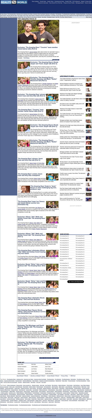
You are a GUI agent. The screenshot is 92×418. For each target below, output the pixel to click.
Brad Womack (40, 386)
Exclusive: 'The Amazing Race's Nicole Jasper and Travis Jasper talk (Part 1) (44, 125)
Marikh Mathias (28, 392)
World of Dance (68, 17)
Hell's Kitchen (35, 380)
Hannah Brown (14, 389)
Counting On (89, 14)
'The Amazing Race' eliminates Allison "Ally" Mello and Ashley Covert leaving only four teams (31, 252)
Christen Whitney (14, 400)
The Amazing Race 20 (64, 256)
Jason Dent (51, 402)
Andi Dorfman (76, 385)
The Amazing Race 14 (80, 263)
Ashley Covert (22, 224)
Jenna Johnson (64, 400)
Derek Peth (34, 398)
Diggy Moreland (31, 400)
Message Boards (80, 2)
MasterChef (58, 380)
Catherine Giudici (26, 395)
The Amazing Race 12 (80, 265)
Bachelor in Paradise (50, 14)
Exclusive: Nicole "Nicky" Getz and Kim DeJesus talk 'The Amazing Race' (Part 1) (32, 282)
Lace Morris (3, 398)
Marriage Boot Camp (64, 15)
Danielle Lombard (85, 395)
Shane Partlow (34, 373)
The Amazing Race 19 (80, 256)
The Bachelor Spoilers (13, 405)
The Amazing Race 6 (80, 272)
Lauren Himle (86, 397)
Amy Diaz (20, 100)
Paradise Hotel (88, 15)
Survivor (20, 382)
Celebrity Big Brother (80, 14)
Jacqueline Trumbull (83, 392)
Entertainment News (59, 1)
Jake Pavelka (55, 386)
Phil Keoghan (48, 371)
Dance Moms (3, 15)
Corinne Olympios (11, 398)
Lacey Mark (69, 398)
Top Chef (38, 382)
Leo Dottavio (35, 389)
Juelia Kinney (57, 397)
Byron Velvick (33, 388)
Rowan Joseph (21, 373)
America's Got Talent (28, 379)
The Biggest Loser (81, 379)
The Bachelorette (66, 379)
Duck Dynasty (18, 380)
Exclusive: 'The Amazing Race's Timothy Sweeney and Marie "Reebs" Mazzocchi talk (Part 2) (43, 79)
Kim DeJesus (24, 304)
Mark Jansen (45, 402)
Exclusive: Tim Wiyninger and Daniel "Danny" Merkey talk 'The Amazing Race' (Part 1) (31, 343)
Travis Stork (17, 388)
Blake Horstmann (43, 389)
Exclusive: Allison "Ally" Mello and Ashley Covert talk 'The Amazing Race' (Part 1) (31, 235)
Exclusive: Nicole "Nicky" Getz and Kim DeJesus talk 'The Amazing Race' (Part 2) (32, 265)
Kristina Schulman (76, 395)
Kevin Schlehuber (73, 400)
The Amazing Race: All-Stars (65, 267)
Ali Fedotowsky (47, 386)
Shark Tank (20, 17)
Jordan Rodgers (29, 394)
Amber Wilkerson (4, 394)
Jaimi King (89, 398)
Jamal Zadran (33, 52)
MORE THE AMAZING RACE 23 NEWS (49, 357)
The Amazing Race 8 (80, 270)
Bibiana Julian (88, 391)
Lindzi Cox (63, 397)
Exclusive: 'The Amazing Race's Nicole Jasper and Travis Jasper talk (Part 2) (44, 63)
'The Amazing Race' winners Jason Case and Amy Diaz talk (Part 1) (30, 159)
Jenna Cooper (27, 391)
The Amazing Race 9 (64, 270)
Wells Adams (45, 394)
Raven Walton (81, 400)
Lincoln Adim (29, 389)
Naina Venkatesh (21, 371)
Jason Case (38, 99)
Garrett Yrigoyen (66, 389)
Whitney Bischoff (11, 395)
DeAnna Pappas (77, 386)
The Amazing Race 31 (80, 242)
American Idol (20, 379)
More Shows (89, 17)
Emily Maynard (18, 386)
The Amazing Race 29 (80, 245)
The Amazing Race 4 (80, 274)
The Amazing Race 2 (80, 276)
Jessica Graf (17, 402)
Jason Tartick (59, 389)
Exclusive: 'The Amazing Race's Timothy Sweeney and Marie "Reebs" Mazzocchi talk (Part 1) (43, 141)
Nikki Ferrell (18, 395)
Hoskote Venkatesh (22, 366)
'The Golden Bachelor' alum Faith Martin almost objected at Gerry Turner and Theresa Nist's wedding (72, 115)
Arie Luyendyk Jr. (27, 385)
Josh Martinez (37, 402)
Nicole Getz (34, 371)
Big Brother (73, 379)
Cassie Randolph (69, 388)
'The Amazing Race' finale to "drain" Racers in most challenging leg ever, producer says (43, 187)
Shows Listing (88, 2)
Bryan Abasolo (12, 394)
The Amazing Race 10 (80, 267)
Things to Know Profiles (69, 2)
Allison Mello (20, 364)
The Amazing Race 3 (64, 276)
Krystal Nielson (36, 392)
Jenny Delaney (42, 391)
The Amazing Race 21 (80, 254)
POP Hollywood (76, 1)
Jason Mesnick (68, 386)
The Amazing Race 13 (64, 265)
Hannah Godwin (85, 388)
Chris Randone (51, 389)
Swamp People (26, 382)
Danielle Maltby (52, 394)
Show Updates (35, 1)
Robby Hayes (38, 400)
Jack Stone (75, 398)
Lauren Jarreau (73, 391)
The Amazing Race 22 (64, 254)
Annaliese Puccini (51, 392)
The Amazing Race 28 (64, 247)
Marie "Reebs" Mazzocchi (39, 229)
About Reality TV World (22, 375)
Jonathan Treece (22, 400)
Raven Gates (40, 398)
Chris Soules (69, 385)
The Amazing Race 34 (64, 240)
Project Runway (71, 380)
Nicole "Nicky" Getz (35, 270)
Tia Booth (73, 389)
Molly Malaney (44, 395)
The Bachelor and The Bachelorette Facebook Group (44, 405)
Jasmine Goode (48, 398)
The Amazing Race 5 (64, 274)
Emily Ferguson (24, 397)
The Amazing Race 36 (64, 238)
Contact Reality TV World (53, 375)
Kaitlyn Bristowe (62, 385)
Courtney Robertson (35, 395)
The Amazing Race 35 (80, 238)
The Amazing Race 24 (64, 251)
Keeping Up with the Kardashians (47, 380)
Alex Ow (32, 402)
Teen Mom (33, 382)
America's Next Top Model (40, 379)
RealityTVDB (68, 1)
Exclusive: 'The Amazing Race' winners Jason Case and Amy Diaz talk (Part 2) (32, 95)
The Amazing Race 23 (80, 251)
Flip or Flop (25, 15)
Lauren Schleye (66, 392)
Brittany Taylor (74, 392)
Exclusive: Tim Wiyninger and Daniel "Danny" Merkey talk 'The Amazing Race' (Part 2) (31, 327)
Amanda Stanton (41, 397)
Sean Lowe (12, 386)
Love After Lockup (55, 15)
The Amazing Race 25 (80, 249)
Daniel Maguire (82, 398)
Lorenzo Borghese (9, 388)
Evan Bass (67, 394)
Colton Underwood (11, 385)
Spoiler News (50, 1)
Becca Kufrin (19, 385)
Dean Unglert (68, 395)
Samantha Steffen (70, 397)
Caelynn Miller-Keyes (5, 389)
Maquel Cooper (34, 391)
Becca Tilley (10, 397)
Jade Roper (73, 394)
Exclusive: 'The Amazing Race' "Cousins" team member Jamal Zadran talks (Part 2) (38, 48)
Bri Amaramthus (4, 391)
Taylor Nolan (28, 398)
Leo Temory (38, 207)
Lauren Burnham (80, 389)
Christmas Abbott (25, 402)
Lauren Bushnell (38, 394)
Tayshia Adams (77, 388)
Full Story (26, 58)
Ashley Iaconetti (49, 397)
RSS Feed (73, 375)
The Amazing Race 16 (80, 260)
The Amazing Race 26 (64, 249)
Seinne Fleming (50, 391)
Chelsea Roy (59, 392)
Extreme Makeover (27, 380)
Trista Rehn (61, 388)
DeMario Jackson (20, 398)
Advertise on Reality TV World (37, 375)
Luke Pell (45, 400)
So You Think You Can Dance (10, 382)
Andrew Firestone (47, 388)
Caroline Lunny (12, 392)
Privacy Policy (64, 375)
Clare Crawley (3, 397)
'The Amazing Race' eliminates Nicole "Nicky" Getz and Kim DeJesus (31, 298)
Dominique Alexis (5, 400)
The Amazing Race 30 (64, 245)
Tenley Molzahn (52, 395)
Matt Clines (57, 402)
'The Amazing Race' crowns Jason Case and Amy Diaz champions (30, 174)
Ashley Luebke (4, 392)
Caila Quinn (17, 397)
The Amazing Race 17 (80, 258)
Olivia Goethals (58, 391)
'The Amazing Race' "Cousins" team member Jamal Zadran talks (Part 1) (31, 110)
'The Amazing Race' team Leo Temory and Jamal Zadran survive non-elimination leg (31, 203)
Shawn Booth (80, 394)
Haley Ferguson (32, 397)
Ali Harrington (66, 391)
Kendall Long (88, 389)
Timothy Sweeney (47, 83)
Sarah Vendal (62, 398)
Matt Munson (56, 398)
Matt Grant (84, 386)
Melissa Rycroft (60, 395)
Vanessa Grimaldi (21, 394)
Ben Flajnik (25, 386)
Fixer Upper (20, 15)
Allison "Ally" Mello (34, 223)
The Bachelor (58, 379)
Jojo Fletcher (48, 385)
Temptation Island (51, 17)
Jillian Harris (61, 386)
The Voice (43, 382)
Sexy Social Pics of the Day (55, 2)
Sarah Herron (51, 400)
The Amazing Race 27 (80, 247)
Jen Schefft (39, 388)
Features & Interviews (43, 2)
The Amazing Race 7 (64, 272)
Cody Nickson (10, 402)
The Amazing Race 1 (64, 279)
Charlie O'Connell (25, 388)
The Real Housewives (81, 380)
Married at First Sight (74, 15)
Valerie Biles (12, 391)
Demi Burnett (22, 389)
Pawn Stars (64, 380)
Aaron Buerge (55, 388)
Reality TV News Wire (86, 1)
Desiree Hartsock (4, 386)
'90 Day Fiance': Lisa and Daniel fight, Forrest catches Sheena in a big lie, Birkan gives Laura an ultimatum (72, 163)
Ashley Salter (79, 397)
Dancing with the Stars (9, 380)
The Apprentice (50, 379)
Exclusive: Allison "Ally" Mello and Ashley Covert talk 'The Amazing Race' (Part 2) (31, 218)
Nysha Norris (43, 392)
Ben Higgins (54, 385)
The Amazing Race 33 (80, 240)
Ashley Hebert (32, 386)
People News (43, 1)
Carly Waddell (60, 394)
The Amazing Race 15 (64, 263)
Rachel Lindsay (35, 385)
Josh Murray (3, 395)
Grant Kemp (57, 400)
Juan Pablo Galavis (85, 385)
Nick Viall (42, 385)
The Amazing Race (11, 379)
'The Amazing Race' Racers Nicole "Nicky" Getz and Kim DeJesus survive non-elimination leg (32, 311)
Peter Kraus (86, 394)
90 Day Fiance (3, 14)
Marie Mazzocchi (22, 290)
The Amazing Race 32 (64, 242)
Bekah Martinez (20, 392)
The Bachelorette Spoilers (25, 405)
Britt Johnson (81, 391)
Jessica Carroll (19, 391)
